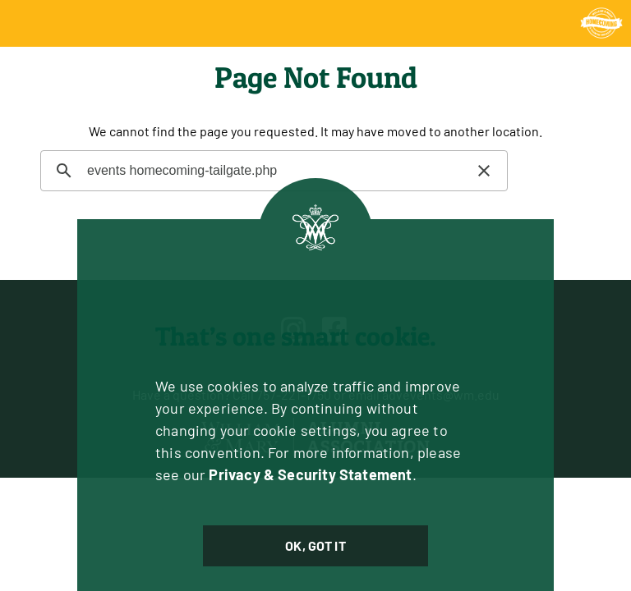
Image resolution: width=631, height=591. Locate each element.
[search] (271, 171)
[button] (484, 171)
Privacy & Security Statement (310, 474)
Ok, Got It (315, 545)
